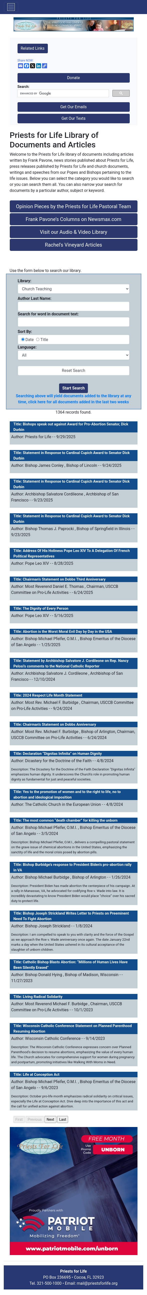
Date (30, 339)
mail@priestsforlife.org (97, 1283)
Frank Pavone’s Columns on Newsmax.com (73, 219)
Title (43, 339)
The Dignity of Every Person (45, 608)
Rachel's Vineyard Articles (73, 245)
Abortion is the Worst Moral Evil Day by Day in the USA (67, 631)
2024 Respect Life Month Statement (52, 695)
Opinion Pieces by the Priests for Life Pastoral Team (73, 206)
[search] (62, 93)
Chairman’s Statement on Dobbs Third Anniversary (64, 579)
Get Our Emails (73, 106)
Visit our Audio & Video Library (73, 232)
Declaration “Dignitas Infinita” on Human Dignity (62, 753)
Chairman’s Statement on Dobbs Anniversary (59, 724)
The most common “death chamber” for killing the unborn (70, 820)
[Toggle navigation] (11, 7)
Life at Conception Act (41, 1074)
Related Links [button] (33, 48)
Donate (73, 77)
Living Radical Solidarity (42, 996)
